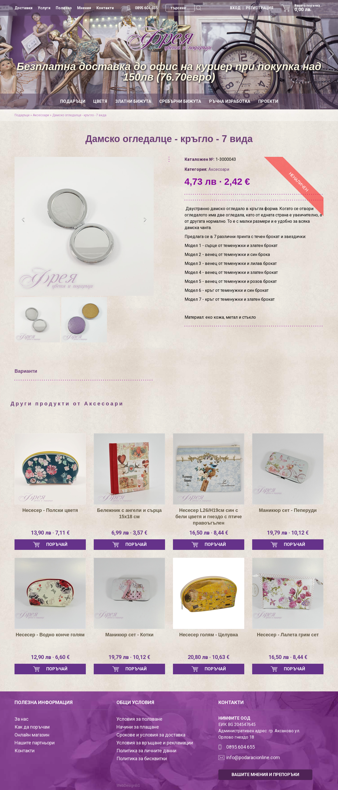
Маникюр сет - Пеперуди (288, 510)
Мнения (84, 8)
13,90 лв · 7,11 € (50, 533)
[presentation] (23, 220)
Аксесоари (41, 115)
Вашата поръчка (308, 8)
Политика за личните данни (146, 750)
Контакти (105, 8)
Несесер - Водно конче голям (50, 634)
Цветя (100, 101)
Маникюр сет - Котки (129, 634)
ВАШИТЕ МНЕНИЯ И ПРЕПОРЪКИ (265, 774)
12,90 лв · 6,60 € (50, 657)
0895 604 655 (146, 8)
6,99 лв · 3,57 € (129, 533)
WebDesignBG (128, 785)
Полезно (64, 8)
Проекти (268, 101)
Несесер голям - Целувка (208, 634)
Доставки (23, 8)
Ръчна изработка (229, 101)
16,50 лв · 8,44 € (208, 533)
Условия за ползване (139, 719)
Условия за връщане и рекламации (154, 742)
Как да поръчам (32, 727)
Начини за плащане (137, 727)
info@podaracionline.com (253, 757)
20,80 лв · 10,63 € (208, 657)
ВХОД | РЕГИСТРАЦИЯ (251, 8)
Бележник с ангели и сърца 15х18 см (129, 513)
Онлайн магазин (32, 735)
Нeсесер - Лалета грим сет (288, 634)
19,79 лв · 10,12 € (288, 533)
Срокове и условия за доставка (150, 735)
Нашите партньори (35, 742)
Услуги (44, 8)
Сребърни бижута (180, 101)
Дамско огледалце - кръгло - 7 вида (79, 115)
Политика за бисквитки (141, 758)
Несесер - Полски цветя (50, 510)
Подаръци (72, 101)
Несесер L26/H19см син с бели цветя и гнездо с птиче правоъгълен (208, 517)
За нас (22, 719)
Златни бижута (133, 101)
